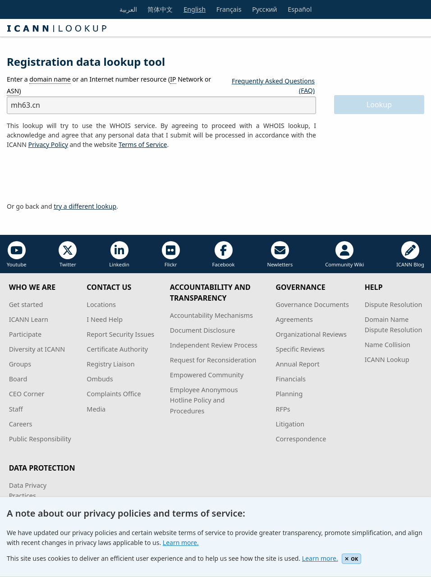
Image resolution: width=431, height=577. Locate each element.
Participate (25, 334)
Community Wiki (344, 254)
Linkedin (119, 254)
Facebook (223, 254)
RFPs (283, 409)
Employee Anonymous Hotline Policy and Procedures (204, 400)
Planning (289, 393)
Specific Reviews (300, 349)
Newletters (280, 254)
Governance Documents (312, 304)
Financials (291, 379)
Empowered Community (206, 375)
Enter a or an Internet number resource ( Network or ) (109, 85)
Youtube (17, 254)
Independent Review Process (213, 345)
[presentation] (75, 175)
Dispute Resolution (393, 304)
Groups (20, 364)
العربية (128, 9)
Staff (16, 409)
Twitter (68, 254)
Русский (264, 9)
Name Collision (387, 344)
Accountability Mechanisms (211, 315)
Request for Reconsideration (213, 360)
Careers (20, 424)
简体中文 (160, 9)
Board (18, 379)
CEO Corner (27, 393)
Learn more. (181, 542)
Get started (26, 304)
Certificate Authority (117, 349)
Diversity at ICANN (37, 349)
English (194, 9)
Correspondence (301, 439)
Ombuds (100, 379)
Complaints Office (114, 393)
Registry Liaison (110, 364)
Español (300, 9)
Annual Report (298, 364)
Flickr (171, 254)
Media (96, 409)
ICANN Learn (28, 319)
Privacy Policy (48, 144)
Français (229, 9)
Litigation (290, 424)
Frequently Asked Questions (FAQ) (273, 86)
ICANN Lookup (387, 359)
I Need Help (105, 319)
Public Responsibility (40, 439)
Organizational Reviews (311, 334)
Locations (101, 304)
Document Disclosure (202, 330)
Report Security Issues (120, 334)
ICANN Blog (410, 254)
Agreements (294, 319)
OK (351, 558)
